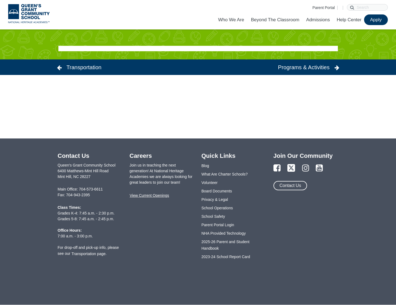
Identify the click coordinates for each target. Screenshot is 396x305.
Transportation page (89, 254)
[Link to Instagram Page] (305, 168)
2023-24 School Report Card (225, 257)
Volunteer (209, 182)
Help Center (349, 19)
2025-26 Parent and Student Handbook (225, 245)
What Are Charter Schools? (224, 174)
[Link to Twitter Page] (291, 168)
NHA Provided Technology (223, 233)
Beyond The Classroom (275, 19)
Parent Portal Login (217, 225)
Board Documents (216, 191)
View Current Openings (149, 195)
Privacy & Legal (214, 199)
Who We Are (231, 19)
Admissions (318, 19)
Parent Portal (323, 7)
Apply (376, 19)
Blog (205, 166)
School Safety (213, 216)
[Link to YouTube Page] (319, 168)
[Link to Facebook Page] (277, 168)
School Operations (217, 208)
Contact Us (290, 185)
